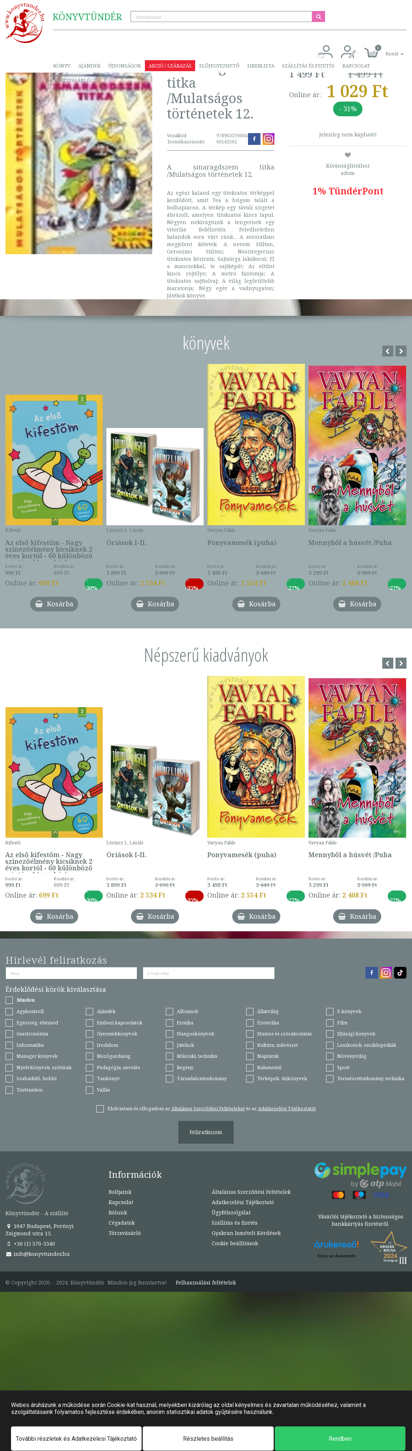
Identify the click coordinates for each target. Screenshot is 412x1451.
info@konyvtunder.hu (38, 1253)
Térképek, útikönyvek (282, 1078)
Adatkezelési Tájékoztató (243, 1202)
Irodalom (107, 1045)
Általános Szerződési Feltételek (251, 1191)
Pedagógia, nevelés (118, 1067)
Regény (185, 1067)
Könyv (61, 65)
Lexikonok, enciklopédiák (366, 1045)
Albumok (187, 1011)
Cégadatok (122, 1222)
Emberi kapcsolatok (119, 1022)
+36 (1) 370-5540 (30, 1243)
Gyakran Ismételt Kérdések (246, 1232)
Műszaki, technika (197, 1056)
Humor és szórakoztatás (284, 1033)
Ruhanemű (269, 1067)
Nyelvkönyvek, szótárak (44, 1067)
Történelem (30, 1089)
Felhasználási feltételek (206, 1282)
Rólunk (118, 1212)
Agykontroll (30, 1011)
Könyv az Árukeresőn (336, 1256)
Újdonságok (124, 65)
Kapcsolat (356, 65)
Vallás (103, 1089)
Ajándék (89, 65)
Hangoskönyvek (195, 1033)
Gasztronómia (32, 1033)
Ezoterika (268, 1022)
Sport (343, 1067)
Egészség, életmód (37, 1022)
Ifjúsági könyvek (356, 1033)
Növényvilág (352, 1056)
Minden (26, 1000)
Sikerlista (260, 65)
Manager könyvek (37, 1056)
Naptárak (268, 1056)
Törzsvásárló (71, 80)
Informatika (30, 1045)
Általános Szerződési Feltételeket (208, 1108)
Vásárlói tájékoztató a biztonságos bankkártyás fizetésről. (360, 1220)
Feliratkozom (206, 1132)
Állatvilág (268, 1011)
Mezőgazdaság (114, 1056)
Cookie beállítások (235, 1243)
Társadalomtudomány (202, 1078)
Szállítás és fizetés (308, 65)
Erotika (185, 1022)
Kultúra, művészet (277, 1045)
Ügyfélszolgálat (231, 1212)
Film (342, 1022)
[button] (386, 50)
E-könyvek (349, 1011)
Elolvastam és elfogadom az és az (211, 1108)
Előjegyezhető (219, 65)
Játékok (185, 1045)
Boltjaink (120, 1191)
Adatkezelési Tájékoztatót (287, 1108)
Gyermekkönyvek (117, 1033)
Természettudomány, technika (370, 1078)
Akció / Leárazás (170, 65)
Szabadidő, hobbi (36, 1078)
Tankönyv (108, 1078)
